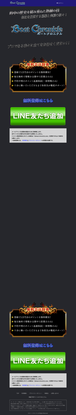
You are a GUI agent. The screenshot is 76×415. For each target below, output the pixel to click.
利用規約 (24, 140)
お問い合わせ (55, 393)
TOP (18, 393)
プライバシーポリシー (35, 140)
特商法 (46, 393)
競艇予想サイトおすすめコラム (38, 397)
